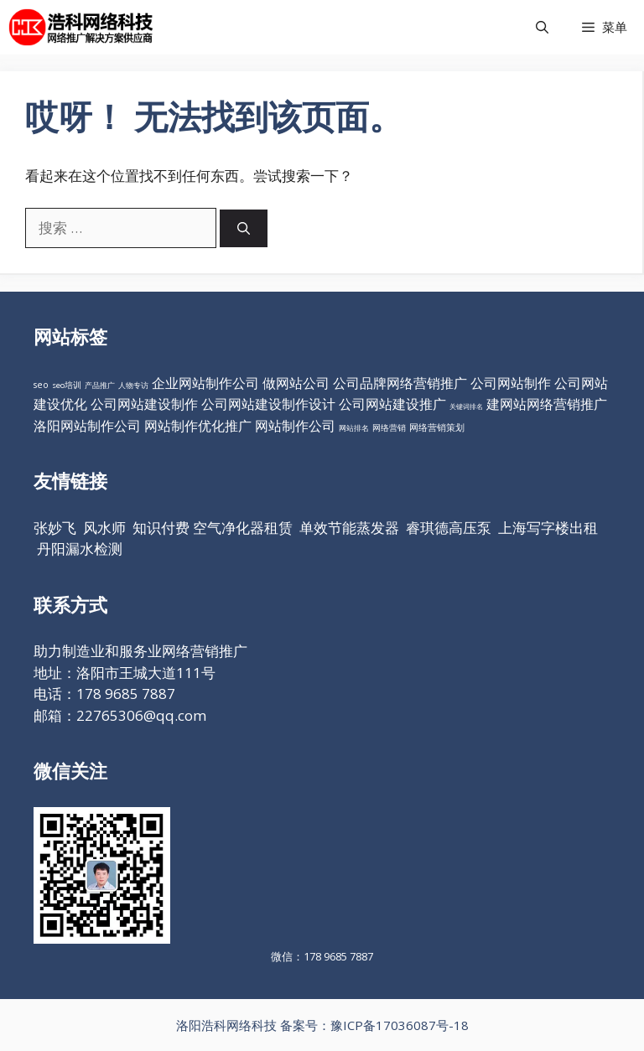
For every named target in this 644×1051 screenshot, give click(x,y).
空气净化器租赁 (243, 527)
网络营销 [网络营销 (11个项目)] (389, 427)
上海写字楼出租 (548, 527)
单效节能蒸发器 (349, 527)
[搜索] (243, 228)
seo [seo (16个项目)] (41, 385)
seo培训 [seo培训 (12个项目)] (66, 385)
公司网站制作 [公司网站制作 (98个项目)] (510, 383)
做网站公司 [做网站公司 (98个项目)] (296, 383)
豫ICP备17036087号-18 (399, 1025)
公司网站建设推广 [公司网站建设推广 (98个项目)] (392, 404)
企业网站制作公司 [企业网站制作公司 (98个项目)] (205, 383)
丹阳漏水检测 (79, 548)
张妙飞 (55, 527)
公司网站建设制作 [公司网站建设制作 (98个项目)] (144, 404)
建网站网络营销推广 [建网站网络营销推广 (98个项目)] (546, 404)
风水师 (104, 527)
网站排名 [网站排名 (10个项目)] (354, 427)
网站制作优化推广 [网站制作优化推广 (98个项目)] (198, 426)
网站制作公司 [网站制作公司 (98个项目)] (295, 426)
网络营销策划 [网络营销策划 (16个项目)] (437, 427)
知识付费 (161, 527)
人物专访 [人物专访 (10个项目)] (133, 385)
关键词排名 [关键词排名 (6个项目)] (466, 406)
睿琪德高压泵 (448, 527)
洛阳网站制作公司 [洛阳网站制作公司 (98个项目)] (87, 426)
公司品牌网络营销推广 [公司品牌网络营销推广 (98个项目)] (400, 383)
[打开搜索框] (542, 27)
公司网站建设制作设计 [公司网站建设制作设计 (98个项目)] (268, 404)
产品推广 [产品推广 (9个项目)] (100, 385)
